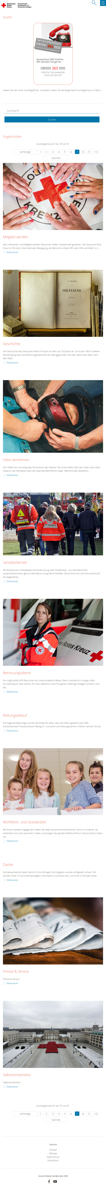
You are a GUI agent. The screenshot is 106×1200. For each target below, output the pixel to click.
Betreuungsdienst (17, 673)
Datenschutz (53, 1156)
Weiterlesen (12, 252)
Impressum (53, 1160)
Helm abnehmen (16, 460)
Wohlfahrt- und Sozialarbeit (24, 822)
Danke (8, 864)
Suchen (52, 119)
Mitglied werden (15, 237)
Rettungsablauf (15, 715)
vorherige (25, 152)
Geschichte (11, 344)
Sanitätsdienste (15, 562)
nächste (56, 158)
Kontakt (53, 1149)
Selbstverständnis (17, 1075)
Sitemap (53, 1153)
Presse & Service (16, 971)
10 (96, 152)
